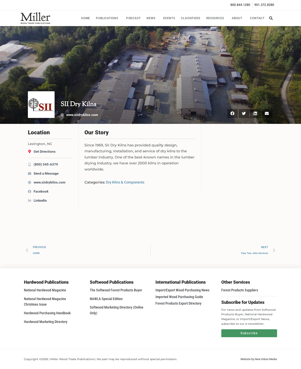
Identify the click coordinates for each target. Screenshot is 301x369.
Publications (108, 18)
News (152, 18)
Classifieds (190, 18)
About (238, 18)
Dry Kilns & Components (125, 182)
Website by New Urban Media (258, 359)
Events (169, 18)
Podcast (133, 18)
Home (85, 18)
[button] (271, 18)
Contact (257, 18)
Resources (216, 18)
